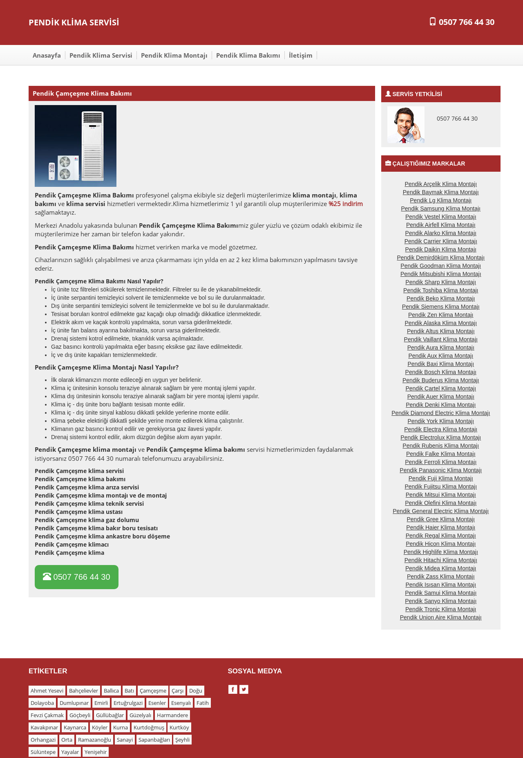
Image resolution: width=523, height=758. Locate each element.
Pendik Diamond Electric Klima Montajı (440, 413)
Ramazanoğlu (94, 739)
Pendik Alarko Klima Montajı (440, 233)
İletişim (301, 55)
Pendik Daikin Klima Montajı (440, 249)
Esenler (157, 702)
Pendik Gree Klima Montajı (441, 519)
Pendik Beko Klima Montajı (441, 298)
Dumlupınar (74, 702)
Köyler (99, 727)
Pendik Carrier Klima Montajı (441, 241)
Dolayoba (42, 702)
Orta (66, 739)
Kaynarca (75, 727)
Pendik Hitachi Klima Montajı (441, 560)
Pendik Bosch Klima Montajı (440, 372)
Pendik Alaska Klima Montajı (441, 323)
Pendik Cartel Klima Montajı (440, 388)
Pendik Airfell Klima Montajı (441, 225)
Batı (129, 690)
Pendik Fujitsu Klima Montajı (441, 486)
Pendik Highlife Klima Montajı (441, 552)
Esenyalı (181, 702)
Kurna (120, 727)
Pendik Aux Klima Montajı (440, 355)
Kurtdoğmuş (149, 727)
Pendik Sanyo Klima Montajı (440, 601)
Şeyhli (182, 739)
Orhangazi (43, 739)
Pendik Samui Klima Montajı (440, 593)
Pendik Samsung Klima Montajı (441, 208)
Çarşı (177, 690)
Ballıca (111, 690)
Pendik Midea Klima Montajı (440, 568)
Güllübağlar (110, 715)
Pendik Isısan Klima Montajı (440, 584)
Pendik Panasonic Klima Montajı (441, 470)
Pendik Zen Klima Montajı (441, 315)
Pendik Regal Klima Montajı (441, 535)
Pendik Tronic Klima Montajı (440, 609)
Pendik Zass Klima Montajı (441, 576)
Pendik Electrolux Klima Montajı (440, 437)
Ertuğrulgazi (128, 702)
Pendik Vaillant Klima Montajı (441, 339)
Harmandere (172, 715)
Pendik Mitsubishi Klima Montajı (440, 274)
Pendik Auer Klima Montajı (440, 396)
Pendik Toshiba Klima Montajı (440, 290)
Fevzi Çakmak (47, 715)
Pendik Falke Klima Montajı (441, 454)
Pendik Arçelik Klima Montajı (441, 184)
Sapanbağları (154, 739)
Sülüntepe (43, 752)
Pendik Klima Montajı (174, 55)
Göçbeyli (79, 715)
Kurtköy (179, 727)
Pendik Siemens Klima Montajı (441, 306)
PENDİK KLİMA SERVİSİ (74, 22)
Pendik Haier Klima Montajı (440, 527)
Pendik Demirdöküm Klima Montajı (441, 257)
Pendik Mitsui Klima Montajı (441, 494)
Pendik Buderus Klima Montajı (440, 380)
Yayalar (70, 752)
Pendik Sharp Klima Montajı (440, 282)
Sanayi (125, 739)
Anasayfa (47, 55)
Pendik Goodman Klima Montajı (440, 265)
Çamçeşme (153, 690)
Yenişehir (96, 752)
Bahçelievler (83, 690)
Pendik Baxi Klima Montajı (440, 364)
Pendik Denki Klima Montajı (441, 404)
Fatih (203, 702)
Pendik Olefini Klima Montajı (440, 503)
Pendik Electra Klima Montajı (440, 429)
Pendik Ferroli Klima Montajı (440, 462)
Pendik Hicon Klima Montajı (441, 543)
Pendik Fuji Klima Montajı (441, 478)
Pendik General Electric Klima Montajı (441, 511)
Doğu (195, 690)
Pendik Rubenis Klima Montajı (440, 445)
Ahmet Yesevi (47, 690)
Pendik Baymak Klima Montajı (441, 192)
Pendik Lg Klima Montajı (441, 200)
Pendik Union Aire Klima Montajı (441, 617)
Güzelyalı (140, 715)
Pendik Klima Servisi (100, 55)
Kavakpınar (44, 727)
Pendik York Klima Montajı (440, 421)
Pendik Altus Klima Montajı (441, 331)
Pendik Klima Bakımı (248, 55)
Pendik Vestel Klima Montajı (440, 216)
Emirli (101, 702)
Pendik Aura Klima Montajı (440, 347)
